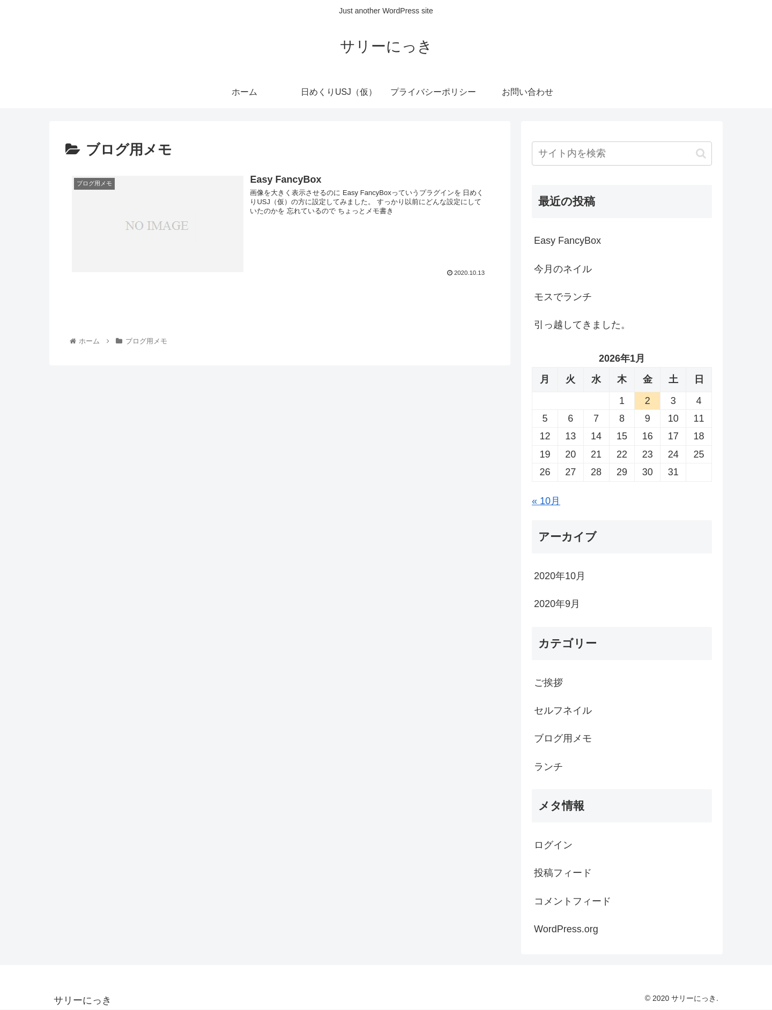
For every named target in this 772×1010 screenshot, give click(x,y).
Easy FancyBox (567, 240)
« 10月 (546, 501)
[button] (701, 153)
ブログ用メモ (563, 738)
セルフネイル (563, 710)
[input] (622, 153)
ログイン (553, 845)
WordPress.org (566, 929)
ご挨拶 (548, 682)
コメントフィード (572, 901)
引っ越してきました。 (582, 324)
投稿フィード (563, 872)
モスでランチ (563, 296)
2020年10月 (559, 576)
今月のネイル (563, 269)
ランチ (548, 766)
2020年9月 (557, 603)
